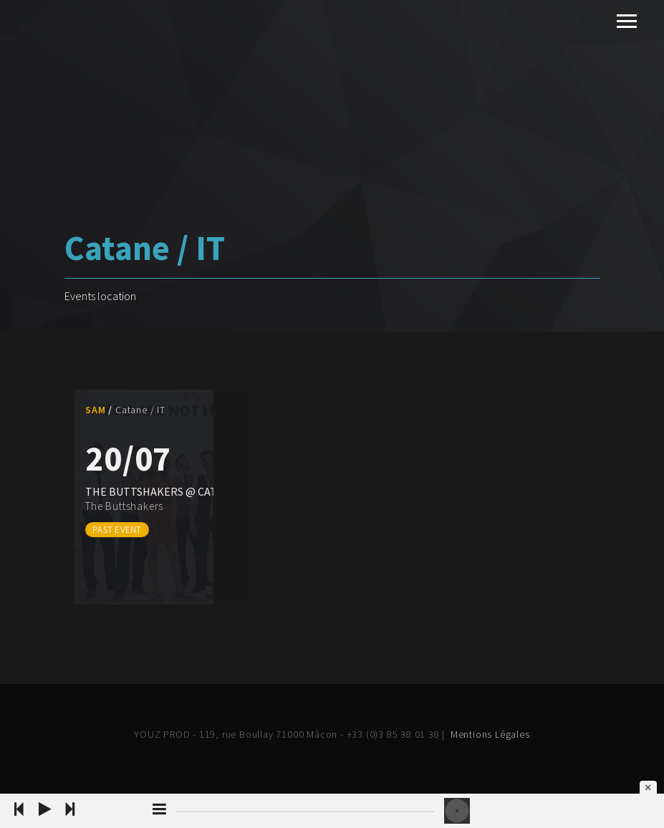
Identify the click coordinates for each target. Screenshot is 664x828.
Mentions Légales (490, 734)
